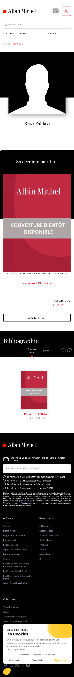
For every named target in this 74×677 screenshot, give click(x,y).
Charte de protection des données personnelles (16, 565)
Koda (6, 611)
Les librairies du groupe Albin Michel (17, 577)
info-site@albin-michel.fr (23, 502)
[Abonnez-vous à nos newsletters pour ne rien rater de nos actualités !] (54, 10)
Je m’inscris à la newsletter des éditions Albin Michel (36, 476)
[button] (7, 671)
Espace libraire (10, 540)
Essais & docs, (14, 273)
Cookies (7, 559)
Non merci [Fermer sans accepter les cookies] (14, 660)
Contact (7, 526)
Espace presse (10, 544)
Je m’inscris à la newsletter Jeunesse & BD (30, 488)
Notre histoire (10, 530)
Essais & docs (46, 530)
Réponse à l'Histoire (37, 283)
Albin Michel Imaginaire (15, 583)
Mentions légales (12, 554)
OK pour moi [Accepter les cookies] (60, 660)
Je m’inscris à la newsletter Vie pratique (28, 484)
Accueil (6, 44)
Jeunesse (44, 549)
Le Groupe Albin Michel (15, 571)
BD (41, 559)
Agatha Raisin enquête (15, 616)
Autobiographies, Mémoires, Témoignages (44, 273)
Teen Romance (11, 607)
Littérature (45, 526)
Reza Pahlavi (37, 418)
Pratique (43, 544)
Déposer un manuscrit (14, 535)
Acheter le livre (37, 317)
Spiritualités (45, 540)
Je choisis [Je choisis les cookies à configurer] (37, 660)
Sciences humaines (49, 535)
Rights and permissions (15, 549)
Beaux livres (45, 554)
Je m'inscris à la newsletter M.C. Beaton (29, 480)
